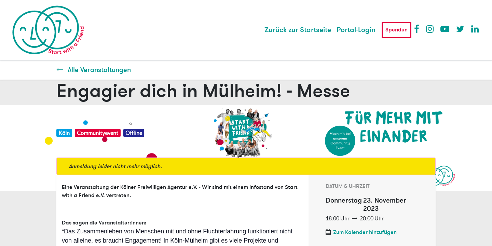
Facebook (418, 29)
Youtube (444, 29)
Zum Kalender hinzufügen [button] (365, 232)
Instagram (430, 29)
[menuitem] (298, 30)
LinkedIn (475, 29)
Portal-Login (356, 30)
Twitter (460, 29)
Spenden (396, 29)
